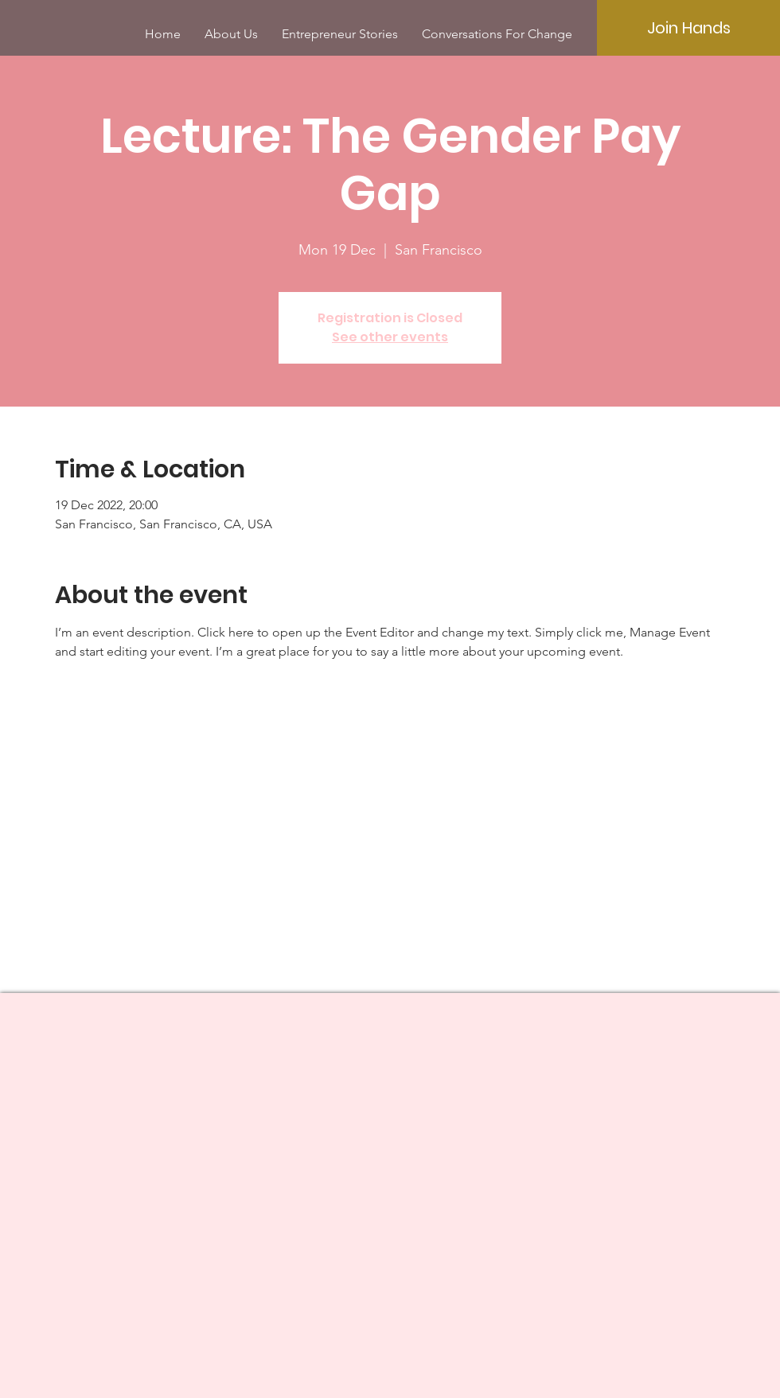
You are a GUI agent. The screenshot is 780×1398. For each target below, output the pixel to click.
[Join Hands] (688, 28)
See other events (390, 337)
